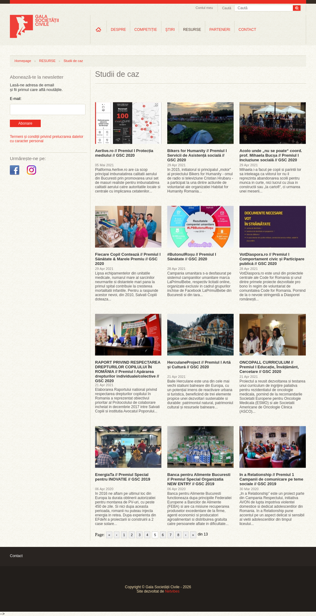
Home (98, 29)
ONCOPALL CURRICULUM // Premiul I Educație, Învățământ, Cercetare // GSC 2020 (269, 367)
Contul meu (204, 8)
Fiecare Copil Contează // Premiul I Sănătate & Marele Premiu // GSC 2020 (127, 259)
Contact (16, 556)
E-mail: (15, 99)
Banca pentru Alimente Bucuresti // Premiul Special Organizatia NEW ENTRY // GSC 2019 (199, 479)
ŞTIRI (170, 29)
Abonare (25, 123)
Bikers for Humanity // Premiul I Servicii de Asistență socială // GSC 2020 (197, 155)
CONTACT (247, 29)
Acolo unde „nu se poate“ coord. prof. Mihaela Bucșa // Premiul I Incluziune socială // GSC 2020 (270, 155)
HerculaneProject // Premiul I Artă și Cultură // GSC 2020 (199, 364)
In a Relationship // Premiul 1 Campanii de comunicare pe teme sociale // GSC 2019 (271, 479)
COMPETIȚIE (145, 29)
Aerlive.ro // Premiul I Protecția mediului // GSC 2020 (124, 153)
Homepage (23, 61)
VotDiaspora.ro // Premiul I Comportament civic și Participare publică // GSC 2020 (271, 259)
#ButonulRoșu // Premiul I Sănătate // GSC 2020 (191, 256)
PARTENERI (219, 29)
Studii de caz (73, 61)
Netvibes (172, 591)
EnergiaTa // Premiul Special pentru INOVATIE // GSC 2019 (122, 477)
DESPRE (118, 29)
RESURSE (192, 29)
